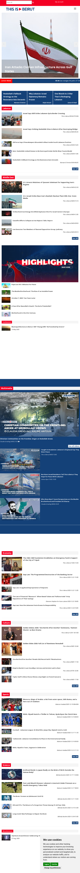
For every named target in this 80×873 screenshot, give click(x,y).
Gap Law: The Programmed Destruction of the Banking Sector (47, 574)
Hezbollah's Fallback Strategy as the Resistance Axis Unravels (14, 96)
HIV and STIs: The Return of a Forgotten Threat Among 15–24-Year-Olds (39, 805)
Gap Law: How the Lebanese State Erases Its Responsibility (34, 605)
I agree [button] (46, 864)
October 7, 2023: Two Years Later (23, 298)
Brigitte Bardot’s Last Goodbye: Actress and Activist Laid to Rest (36, 668)
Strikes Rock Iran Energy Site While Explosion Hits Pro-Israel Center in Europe (41, 212)
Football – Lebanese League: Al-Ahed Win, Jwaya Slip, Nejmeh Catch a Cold (40, 730)
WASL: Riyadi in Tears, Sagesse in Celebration (29, 748)
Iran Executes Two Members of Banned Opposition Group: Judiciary (38, 229)
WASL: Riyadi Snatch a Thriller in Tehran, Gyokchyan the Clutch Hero (50, 714)
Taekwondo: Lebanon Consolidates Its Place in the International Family (39, 739)
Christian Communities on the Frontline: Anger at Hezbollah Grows (26, 439)
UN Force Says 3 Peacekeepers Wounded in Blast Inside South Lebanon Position (42, 142)
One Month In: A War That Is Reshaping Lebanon (64, 96)
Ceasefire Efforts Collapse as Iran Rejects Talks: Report (33, 221)
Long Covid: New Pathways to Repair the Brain (30, 814)
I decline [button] (54, 864)
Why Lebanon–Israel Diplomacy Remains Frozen (38, 96)
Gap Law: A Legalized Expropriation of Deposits (30, 588)
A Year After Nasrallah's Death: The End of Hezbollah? (31, 306)
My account (59, 2)
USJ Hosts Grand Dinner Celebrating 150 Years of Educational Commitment (39, 836)
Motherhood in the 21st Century (23, 313)
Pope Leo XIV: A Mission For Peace (24, 284)
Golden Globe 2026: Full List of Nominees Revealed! (43, 643)
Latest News (6, 81)
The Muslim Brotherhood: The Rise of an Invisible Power (32, 291)
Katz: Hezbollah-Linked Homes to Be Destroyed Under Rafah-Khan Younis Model (42, 151)
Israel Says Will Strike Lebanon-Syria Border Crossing (44, 113)
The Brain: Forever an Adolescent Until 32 (28, 796)
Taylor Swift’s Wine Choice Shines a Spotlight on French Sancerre (37, 677)
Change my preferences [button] (52, 868)
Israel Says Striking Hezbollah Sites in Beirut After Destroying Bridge (50, 129)
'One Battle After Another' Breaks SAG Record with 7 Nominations (36, 659)
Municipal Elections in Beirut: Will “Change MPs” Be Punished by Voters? (38, 327)
